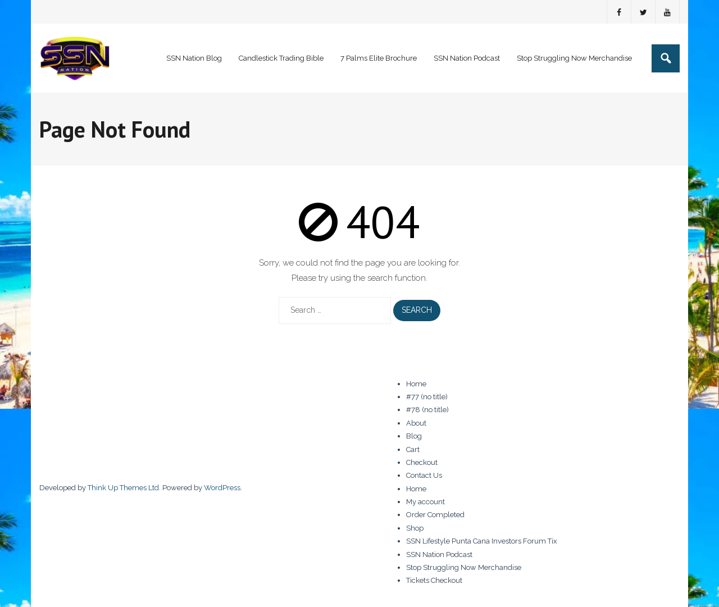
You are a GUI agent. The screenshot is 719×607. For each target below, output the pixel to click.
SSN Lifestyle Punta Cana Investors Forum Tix (481, 541)
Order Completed (435, 514)
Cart (413, 449)
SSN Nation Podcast (439, 554)
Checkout (422, 462)
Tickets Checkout (434, 580)
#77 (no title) (427, 397)
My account (425, 502)
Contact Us (424, 475)
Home (416, 384)
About (416, 423)
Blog (414, 436)
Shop (415, 528)
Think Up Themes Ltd (123, 487)
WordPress (222, 487)
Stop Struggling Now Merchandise (463, 567)
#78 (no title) (427, 409)
